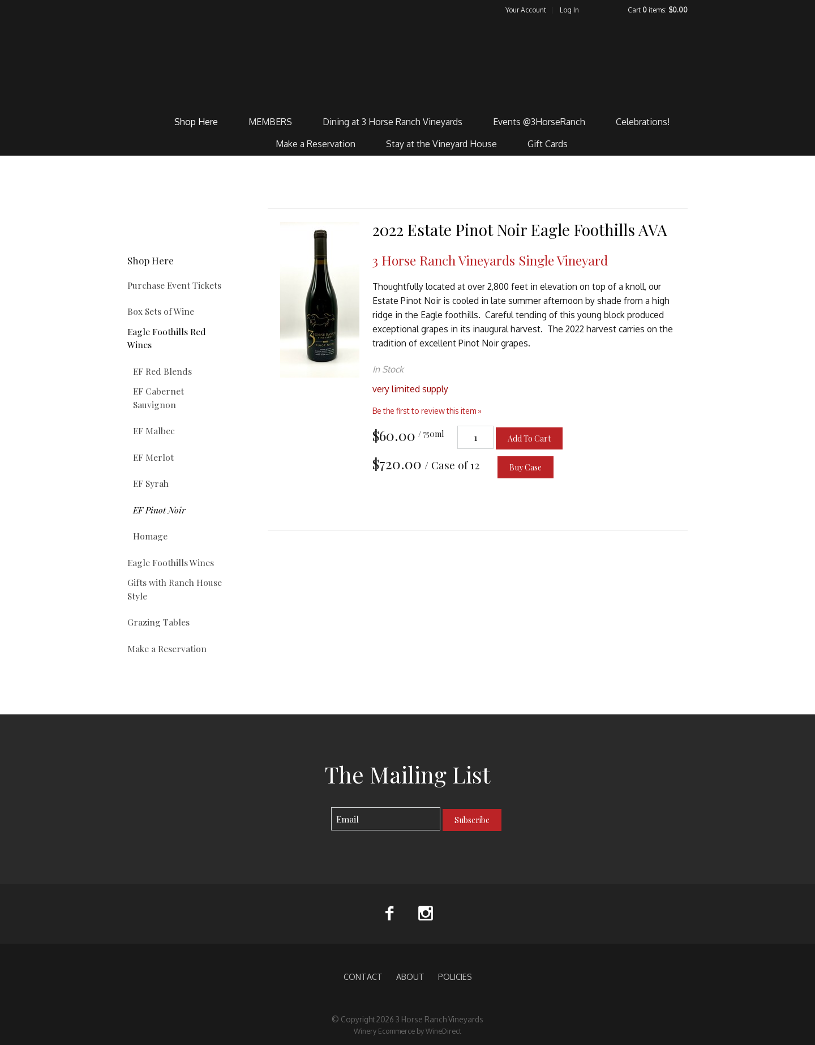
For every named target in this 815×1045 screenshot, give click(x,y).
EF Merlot (153, 457)
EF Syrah (151, 483)
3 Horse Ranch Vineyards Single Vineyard (490, 260)
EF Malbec (154, 430)
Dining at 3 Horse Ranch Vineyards (392, 121)
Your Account (525, 10)
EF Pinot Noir (159, 510)
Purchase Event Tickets (174, 285)
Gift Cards (547, 143)
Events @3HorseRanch (539, 121)
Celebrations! (643, 121)
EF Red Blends (162, 371)
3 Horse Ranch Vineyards (408, 62)
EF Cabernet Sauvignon (158, 397)
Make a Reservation (315, 143)
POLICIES (455, 976)
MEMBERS (270, 121)
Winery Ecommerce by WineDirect (407, 1030)
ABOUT (410, 976)
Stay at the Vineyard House (441, 143)
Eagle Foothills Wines (170, 562)
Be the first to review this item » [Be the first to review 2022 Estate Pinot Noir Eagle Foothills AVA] (427, 411)
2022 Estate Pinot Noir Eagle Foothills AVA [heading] (519, 229)
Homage (150, 536)
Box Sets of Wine (160, 311)
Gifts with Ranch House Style (174, 588)
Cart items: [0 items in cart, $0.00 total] (658, 10)
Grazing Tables (158, 622)
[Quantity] (475, 437)
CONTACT (363, 976)
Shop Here (196, 121)
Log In (569, 10)
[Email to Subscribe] (385, 818)
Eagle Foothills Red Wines (166, 338)
